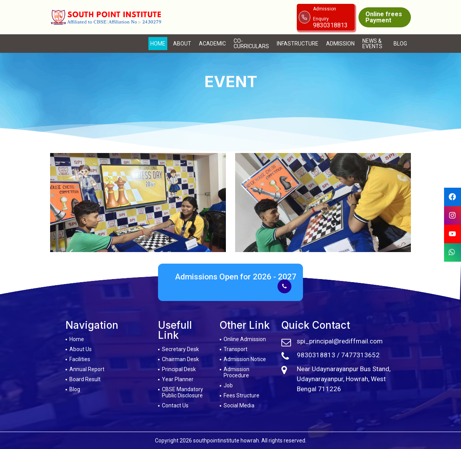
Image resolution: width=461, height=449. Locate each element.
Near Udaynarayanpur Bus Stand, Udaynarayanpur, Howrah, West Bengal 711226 (343, 379)
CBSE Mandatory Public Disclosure (182, 392)
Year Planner (177, 379)
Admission (340, 43)
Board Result (85, 379)
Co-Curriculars (251, 43)
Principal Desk (179, 369)
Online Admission (245, 339)
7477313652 (360, 355)
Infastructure (297, 43)
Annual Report (86, 369)
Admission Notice (245, 359)
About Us (80, 349)
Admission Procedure (236, 372)
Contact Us (175, 405)
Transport (235, 349)
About (182, 43)
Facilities (79, 359)
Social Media (239, 405)
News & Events (372, 43)
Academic (212, 43)
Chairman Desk (180, 359)
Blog (400, 43)
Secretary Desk (180, 349)
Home (157, 43)
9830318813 (316, 355)
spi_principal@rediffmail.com (340, 341)
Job (228, 385)
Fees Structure (241, 395)
